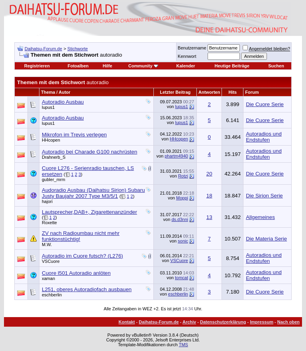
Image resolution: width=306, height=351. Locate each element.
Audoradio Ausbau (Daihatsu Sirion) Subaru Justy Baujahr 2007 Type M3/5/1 (93, 193)
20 (209, 174)
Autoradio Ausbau (63, 102)
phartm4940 (176, 156)
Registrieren (37, 65)
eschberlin (52, 294)
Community (143, 65)
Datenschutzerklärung (223, 321)
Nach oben (288, 321)
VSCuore (51, 261)
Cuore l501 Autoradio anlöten (76, 273)
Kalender (186, 65)
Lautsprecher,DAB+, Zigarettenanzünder (89, 212)
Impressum (261, 321)
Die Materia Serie (266, 239)
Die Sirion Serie (264, 196)
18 (209, 196)
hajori (47, 201)
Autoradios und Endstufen (264, 137)
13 (209, 217)
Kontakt (127, 321)
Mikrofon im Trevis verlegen (74, 135)
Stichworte (77, 48)
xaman (48, 278)
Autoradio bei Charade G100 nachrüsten (89, 152)
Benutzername (192, 47)
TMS (183, 344)
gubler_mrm (53, 179)
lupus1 (48, 107)
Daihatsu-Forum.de (43, 48)
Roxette (49, 222)
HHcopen (51, 140)
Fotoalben (78, 65)
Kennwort (187, 56)
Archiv (189, 321)
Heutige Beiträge (232, 65)
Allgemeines (260, 217)
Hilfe (107, 65)
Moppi (182, 197)
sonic (183, 241)
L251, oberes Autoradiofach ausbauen (86, 289)
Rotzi (183, 176)
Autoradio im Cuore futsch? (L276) (82, 256)
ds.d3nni (179, 219)
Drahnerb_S (53, 157)
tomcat (181, 277)
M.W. (47, 244)
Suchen (276, 65)
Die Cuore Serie (265, 104)
